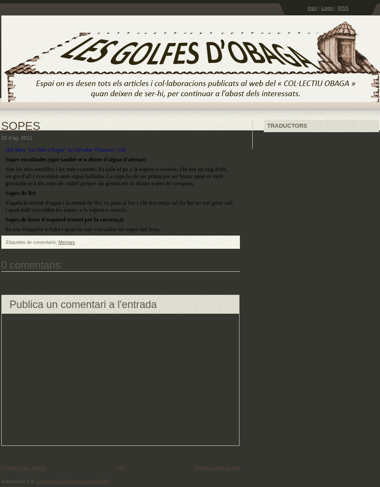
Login (327, 8)
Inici (312, 8)
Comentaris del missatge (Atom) (73, 481)
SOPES (21, 126)
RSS (343, 8)
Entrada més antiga (217, 467)
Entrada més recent (23, 467)
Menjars (66, 242)
